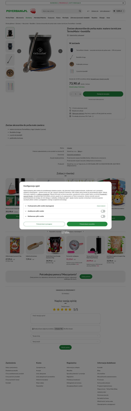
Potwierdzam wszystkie (87, 224)
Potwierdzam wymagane (44, 224)
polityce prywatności (43, 194)
